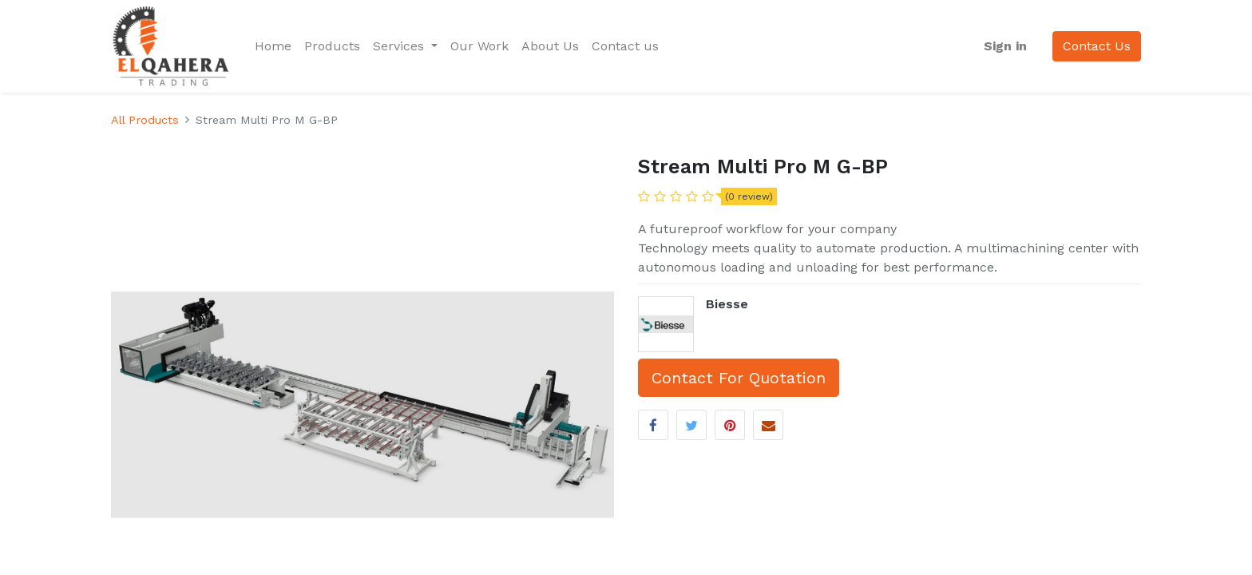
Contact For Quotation (739, 377)
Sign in (1005, 46)
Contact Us (1097, 46)
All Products (145, 119)
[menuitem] (273, 46)
